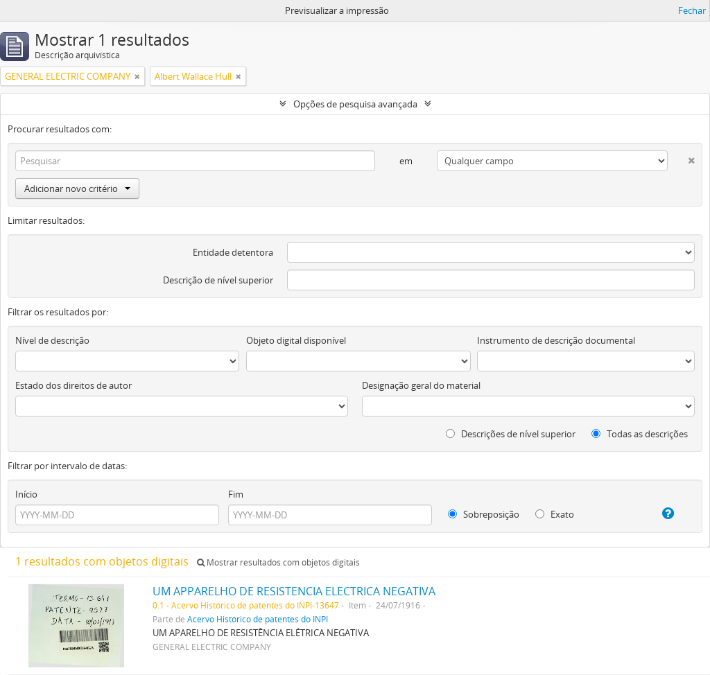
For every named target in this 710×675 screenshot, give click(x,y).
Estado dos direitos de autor (73, 385)
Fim (235, 494)
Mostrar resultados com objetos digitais (278, 562)
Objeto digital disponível (296, 340)
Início (26, 494)
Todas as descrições (639, 434)
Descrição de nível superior (218, 280)
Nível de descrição (52, 340)
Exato (554, 514)
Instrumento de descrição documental (556, 340)
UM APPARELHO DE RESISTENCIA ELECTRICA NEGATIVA (294, 591)
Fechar (692, 10)
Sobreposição (483, 514)
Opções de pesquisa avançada (355, 104)
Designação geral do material (421, 385)
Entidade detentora (233, 252)
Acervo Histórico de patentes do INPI (257, 618)
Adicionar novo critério (77, 188)
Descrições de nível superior (510, 434)
